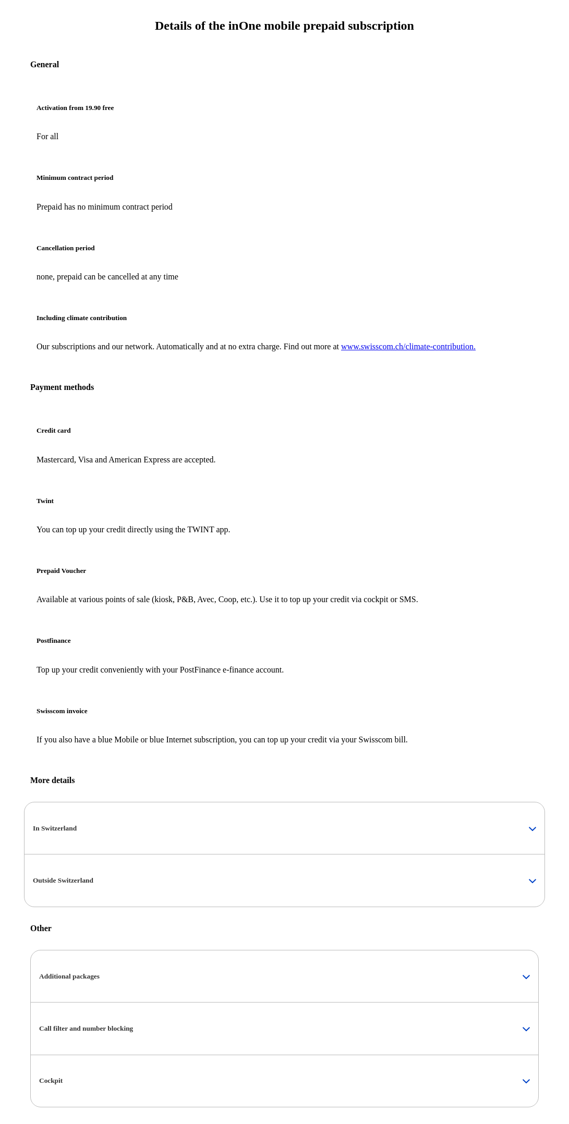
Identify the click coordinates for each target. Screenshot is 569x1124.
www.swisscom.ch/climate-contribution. (408, 346)
